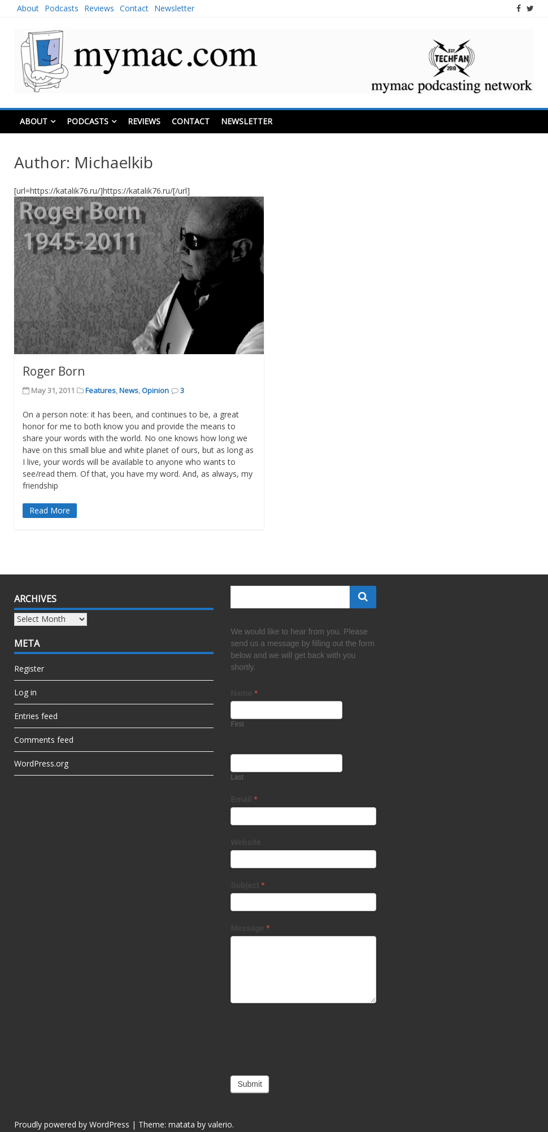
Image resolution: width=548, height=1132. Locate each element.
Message (249, 928)
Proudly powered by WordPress (71, 1124)
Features (100, 390)
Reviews (99, 8)
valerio (220, 1124)
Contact (134, 8)
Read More (49, 510)
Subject (247, 885)
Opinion (155, 390)
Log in (25, 692)
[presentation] (316, 1037)
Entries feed (36, 716)
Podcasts (62, 8)
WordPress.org (41, 763)
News (128, 390)
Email (243, 799)
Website (245, 842)
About (28, 8)
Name (243, 693)
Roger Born (54, 371)
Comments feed (43, 739)
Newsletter (174, 8)
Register (29, 668)
